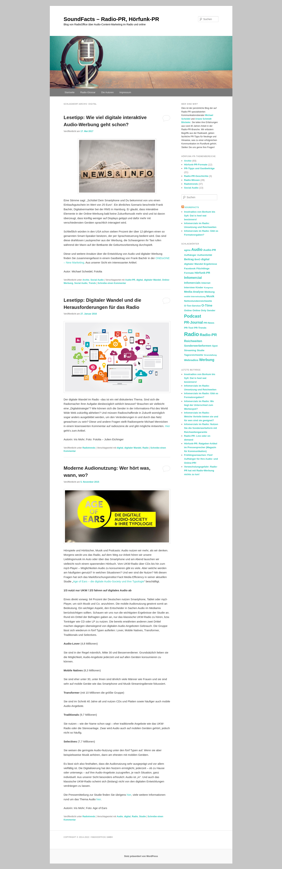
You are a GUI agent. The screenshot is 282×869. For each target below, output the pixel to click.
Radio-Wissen (192, 180)
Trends (92, 283)
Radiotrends (89, 448)
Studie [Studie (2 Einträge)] (200, 350)
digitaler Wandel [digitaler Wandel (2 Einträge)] (193, 264)
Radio (145, 448)
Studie (142, 816)
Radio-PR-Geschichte (196, 176)
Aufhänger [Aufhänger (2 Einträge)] (190, 255)
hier (129, 794)
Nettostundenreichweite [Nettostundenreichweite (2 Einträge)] (198, 301)
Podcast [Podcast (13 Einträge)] (192, 316)
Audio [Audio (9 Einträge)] (196, 249)
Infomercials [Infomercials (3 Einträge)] (192, 282)
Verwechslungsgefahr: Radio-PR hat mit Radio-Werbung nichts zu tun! (201, 470)
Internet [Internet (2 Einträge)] (205, 283)
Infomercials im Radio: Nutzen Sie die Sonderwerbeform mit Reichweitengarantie (201, 428)
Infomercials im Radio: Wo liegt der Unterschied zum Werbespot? (199, 405)
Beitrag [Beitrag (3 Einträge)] (189, 259)
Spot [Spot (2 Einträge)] (215, 345)
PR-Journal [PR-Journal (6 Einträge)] (193, 322)
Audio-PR (130, 280)
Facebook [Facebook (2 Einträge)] (190, 268)
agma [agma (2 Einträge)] (187, 250)
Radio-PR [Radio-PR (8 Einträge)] (208, 335)
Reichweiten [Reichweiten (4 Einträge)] (193, 341)
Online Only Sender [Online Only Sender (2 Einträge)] (204, 310)
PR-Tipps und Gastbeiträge (199, 168)
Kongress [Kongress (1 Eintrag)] (208, 287)
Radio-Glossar (87, 92)
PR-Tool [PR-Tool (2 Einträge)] (188, 327)
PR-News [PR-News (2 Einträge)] (209, 322)
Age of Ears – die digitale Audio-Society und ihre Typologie (108, 581)
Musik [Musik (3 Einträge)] (210, 296)
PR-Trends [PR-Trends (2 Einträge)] (200, 327)
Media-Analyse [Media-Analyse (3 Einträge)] (194, 291)
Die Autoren (107, 92)
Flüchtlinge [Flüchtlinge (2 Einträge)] (203, 268)
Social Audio (97, 280)
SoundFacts (192, 207)
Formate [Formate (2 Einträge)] (189, 272)
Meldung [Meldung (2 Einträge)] (209, 291)
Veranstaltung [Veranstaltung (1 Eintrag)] (210, 355)
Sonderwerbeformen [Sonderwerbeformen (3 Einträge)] (197, 345)
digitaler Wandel (152, 280)
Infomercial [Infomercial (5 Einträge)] (193, 278)
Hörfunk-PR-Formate (196, 164)
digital (139, 280)
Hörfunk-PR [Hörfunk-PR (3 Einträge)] (202, 272)
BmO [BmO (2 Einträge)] (197, 259)
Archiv (86, 280)
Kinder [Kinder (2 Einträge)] (199, 287)
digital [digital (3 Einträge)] (205, 259)
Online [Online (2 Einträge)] (188, 310)
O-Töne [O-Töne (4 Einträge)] (207, 305)
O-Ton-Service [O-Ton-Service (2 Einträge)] (192, 305)
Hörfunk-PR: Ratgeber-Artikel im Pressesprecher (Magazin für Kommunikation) (200, 447)
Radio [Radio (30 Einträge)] (191, 334)
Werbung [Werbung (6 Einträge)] (206, 360)
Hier (167, 426)
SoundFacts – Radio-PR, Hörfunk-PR (111, 19)
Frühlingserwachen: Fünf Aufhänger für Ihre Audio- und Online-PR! (201, 459)
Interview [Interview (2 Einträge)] (189, 287)
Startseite (70, 92)
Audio (120, 816)
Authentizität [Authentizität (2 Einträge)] (204, 255)
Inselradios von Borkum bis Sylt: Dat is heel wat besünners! (199, 215)
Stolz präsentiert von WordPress (141, 856)
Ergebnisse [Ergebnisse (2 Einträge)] (210, 264)
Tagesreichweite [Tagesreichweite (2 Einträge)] (193, 355)
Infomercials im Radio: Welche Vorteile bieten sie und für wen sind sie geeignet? (201, 416)
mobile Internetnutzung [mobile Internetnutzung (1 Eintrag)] (195, 296)
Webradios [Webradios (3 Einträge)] (191, 360)
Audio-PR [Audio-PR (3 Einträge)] (209, 249)
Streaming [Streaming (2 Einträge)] (190, 350)
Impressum (125, 92)
